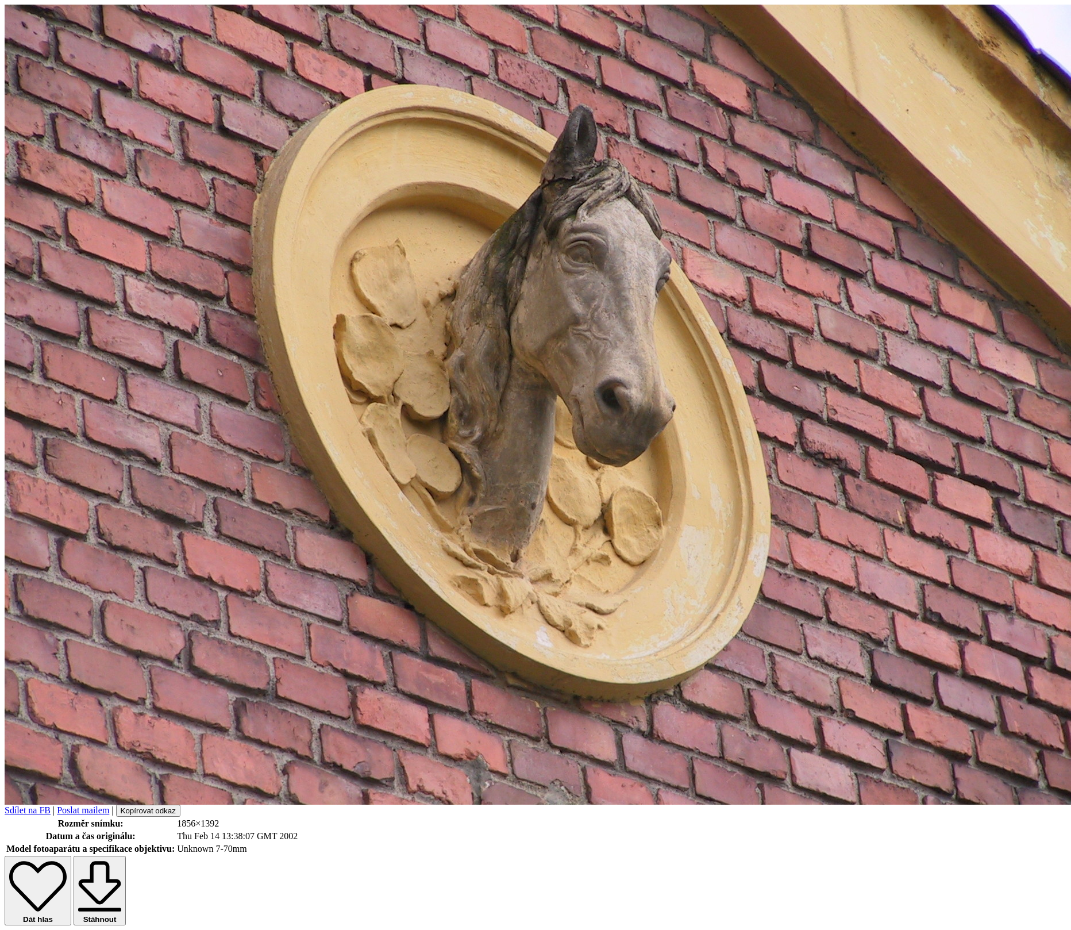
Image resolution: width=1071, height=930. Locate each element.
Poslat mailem (83, 810)
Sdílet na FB (28, 810)
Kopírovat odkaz (148, 810)
